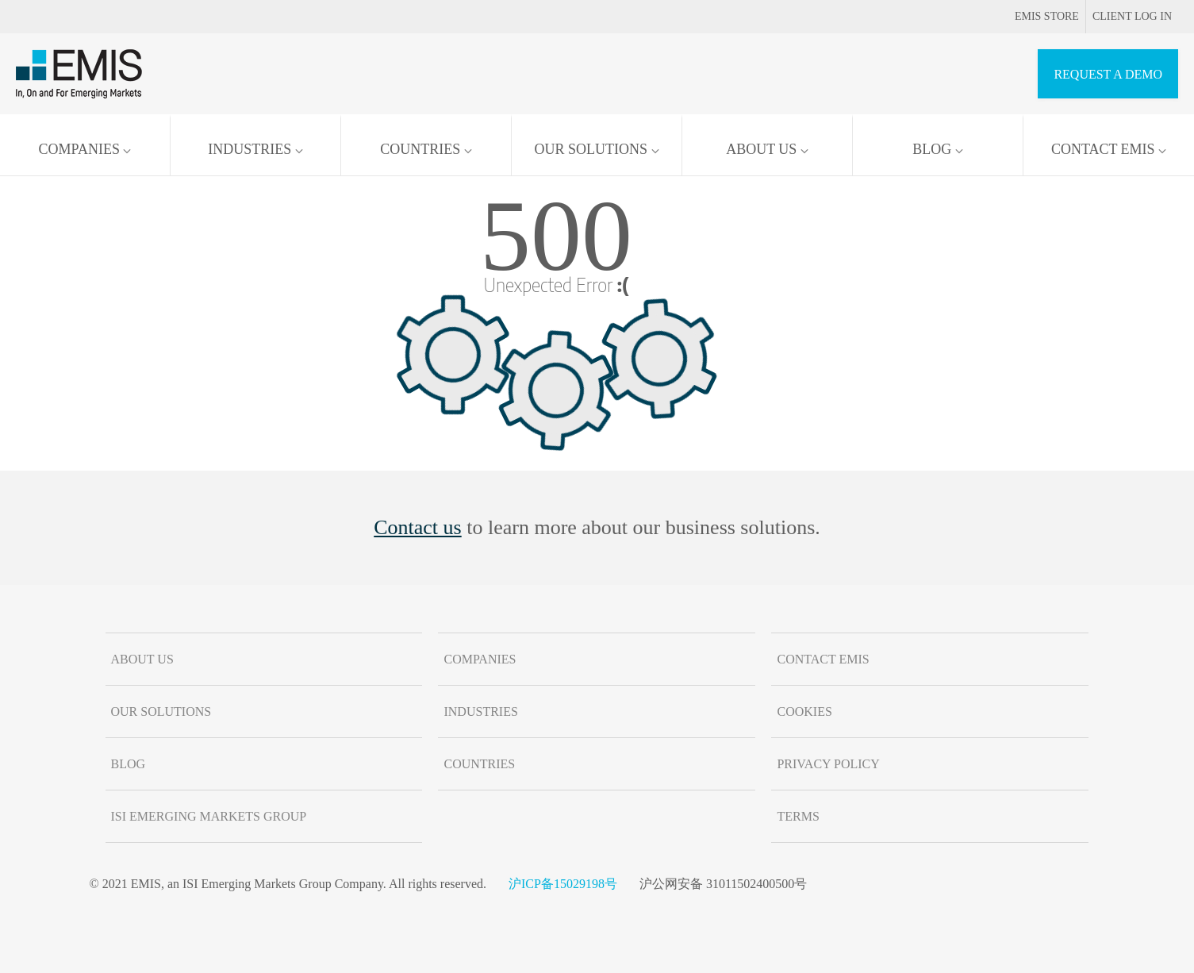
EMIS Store (1035, 16)
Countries (426, 149)
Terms (798, 816)
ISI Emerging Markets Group (209, 816)
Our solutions (596, 149)
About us (767, 149)
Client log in (1132, 16)
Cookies (804, 711)
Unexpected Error (556, 284)
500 (556, 235)
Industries (255, 149)
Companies (85, 149)
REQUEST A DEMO (1108, 74)
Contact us (418, 527)
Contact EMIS (1108, 149)
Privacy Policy (828, 764)
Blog (937, 149)
